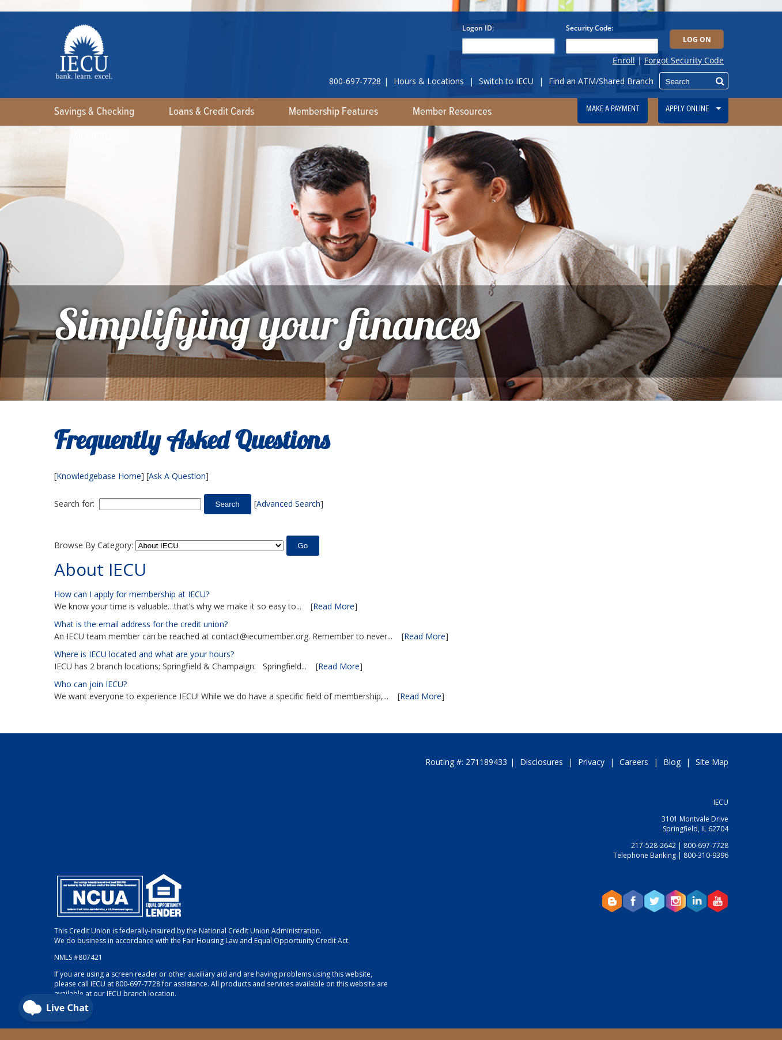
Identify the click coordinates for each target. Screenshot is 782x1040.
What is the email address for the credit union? (141, 624)
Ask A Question (177, 475)
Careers (633, 761)
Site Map (712, 761)
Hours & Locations (429, 81)
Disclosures (541, 761)
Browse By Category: (93, 545)
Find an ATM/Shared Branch (601, 81)
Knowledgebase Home (98, 475)
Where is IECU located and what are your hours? (144, 654)
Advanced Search (288, 503)
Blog (672, 761)
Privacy (591, 761)
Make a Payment (612, 109)
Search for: (74, 503)
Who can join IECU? (90, 684)
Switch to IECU (506, 81)
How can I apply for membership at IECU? (131, 594)
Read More (333, 606)
